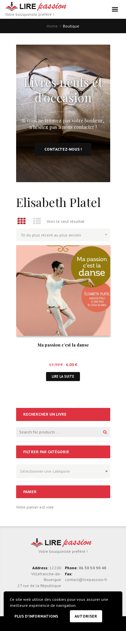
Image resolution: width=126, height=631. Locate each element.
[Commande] (63, 234)
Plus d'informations (36, 616)
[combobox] (63, 471)
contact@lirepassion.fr (86, 579)
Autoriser (86, 616)
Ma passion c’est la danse (63, 345)
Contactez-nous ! (63, 149)
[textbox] (61, 470)
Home (52, 26)
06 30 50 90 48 (92, 567)
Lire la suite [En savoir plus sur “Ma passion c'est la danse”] (63, 376)
